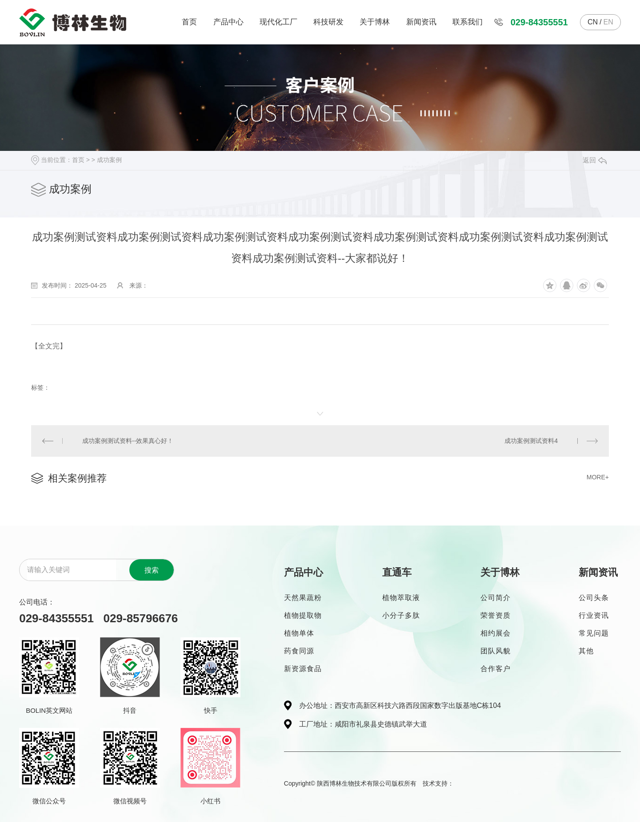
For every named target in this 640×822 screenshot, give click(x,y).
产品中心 (228, 22)
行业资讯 (594, 615)
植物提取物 (303, 615)
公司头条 (594, 597)
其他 (586, 651)
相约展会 (495, 633)
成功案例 (109, 159)
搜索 (151, 570)
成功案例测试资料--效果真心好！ (127, 440)
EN (608, 22)
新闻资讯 (421, 22)
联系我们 (467, 22)
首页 (189, 22)
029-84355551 (539, 22)
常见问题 (594, 633)
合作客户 (495, 668)
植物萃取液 (401, 597)
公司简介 (495, 597)
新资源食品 (303, 668)
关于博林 (375, 22)
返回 (595, 160)
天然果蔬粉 (303, 597)
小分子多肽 (401, 615)
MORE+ (598, 477)
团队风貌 (495, 651)
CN (593, 22)
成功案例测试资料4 (531, 440)
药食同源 (299, 651)
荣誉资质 (495, 615)
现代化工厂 (278, 22)
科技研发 (328, 22)
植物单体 (299, 633)
